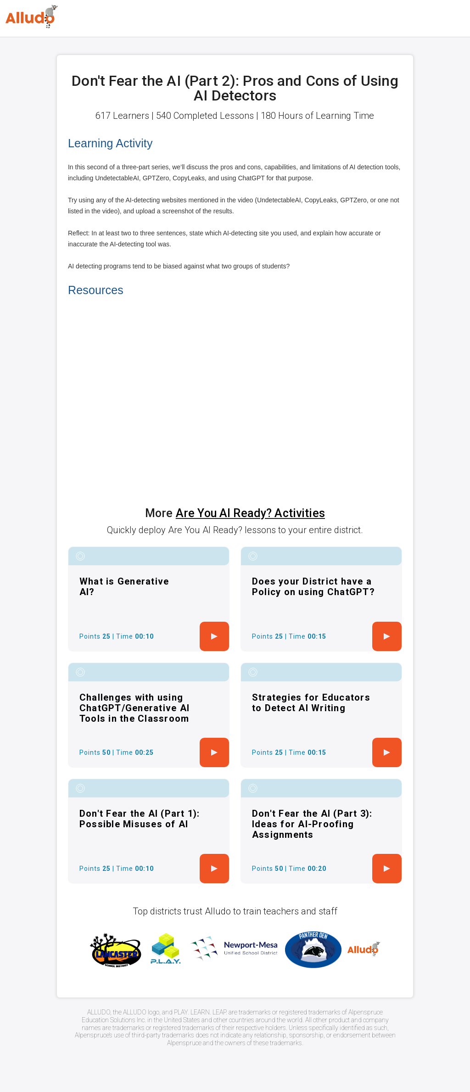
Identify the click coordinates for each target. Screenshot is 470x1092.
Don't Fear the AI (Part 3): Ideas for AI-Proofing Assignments (312, 824)
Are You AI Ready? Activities (250, 513)
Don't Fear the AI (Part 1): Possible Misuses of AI (139, 819)
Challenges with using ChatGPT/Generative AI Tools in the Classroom (134, 708)
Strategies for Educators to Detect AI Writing (311, 702)
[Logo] (32, 17)
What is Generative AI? (124, 586)
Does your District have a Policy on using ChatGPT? (313, 586)
